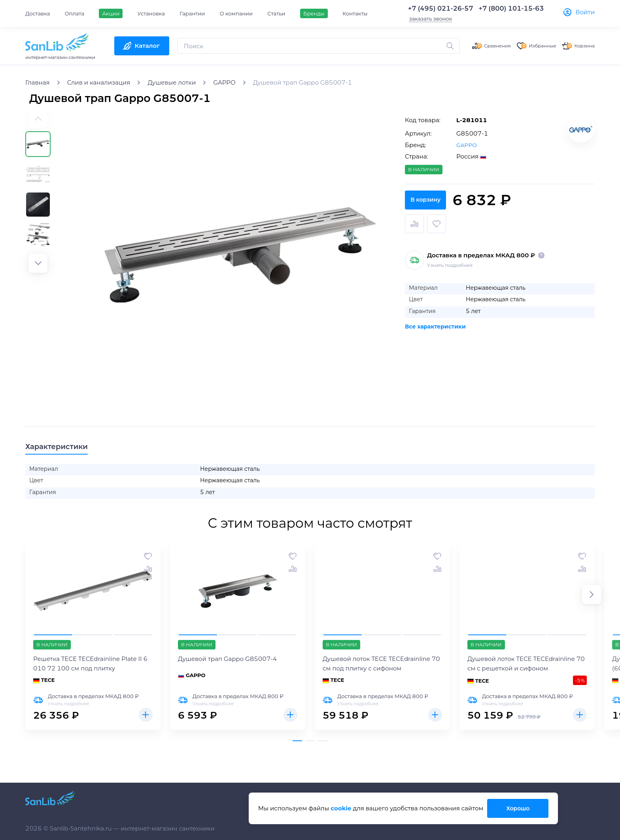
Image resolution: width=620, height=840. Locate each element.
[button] (37, 263)
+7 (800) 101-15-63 (511, 8)
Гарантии (192, 13)
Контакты (354, 13)
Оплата (74, 13)
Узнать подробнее (450, 260)
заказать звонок (430, 18)
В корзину (500, 223)
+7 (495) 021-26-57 (440, 8)
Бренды (314, 13)
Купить (145, 718)
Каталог (147, 45)
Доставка (37, 13)
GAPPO (467, 145)
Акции (110, 13)
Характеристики (63, 447)
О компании (236, 13)
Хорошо (517, 808)
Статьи (276, 13)
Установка (151, 13)
